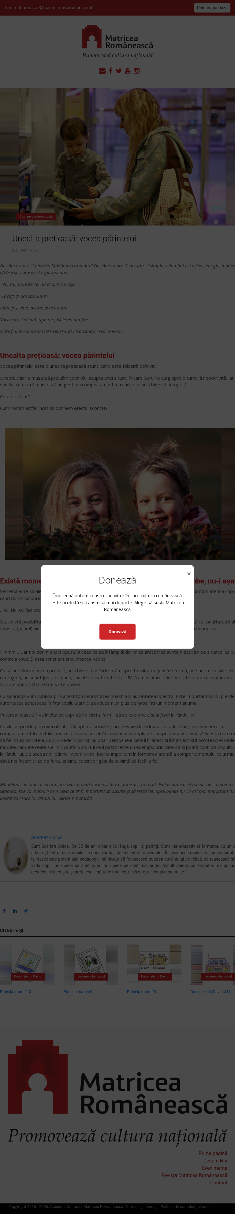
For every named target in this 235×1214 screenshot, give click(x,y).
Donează (117, 631)
